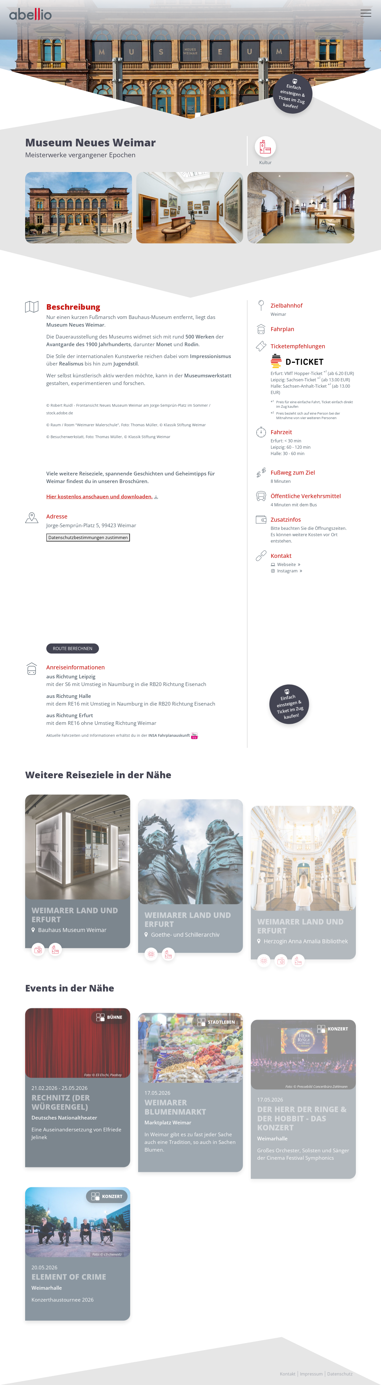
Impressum (311, 1374)
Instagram (287, 571)
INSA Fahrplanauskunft (169, 735)
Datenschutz (340, 1374)
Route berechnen (72, 648)
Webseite (286, 564)
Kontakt (288, 1374)
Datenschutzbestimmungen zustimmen (88, 537)
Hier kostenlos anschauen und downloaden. (99, 496)
